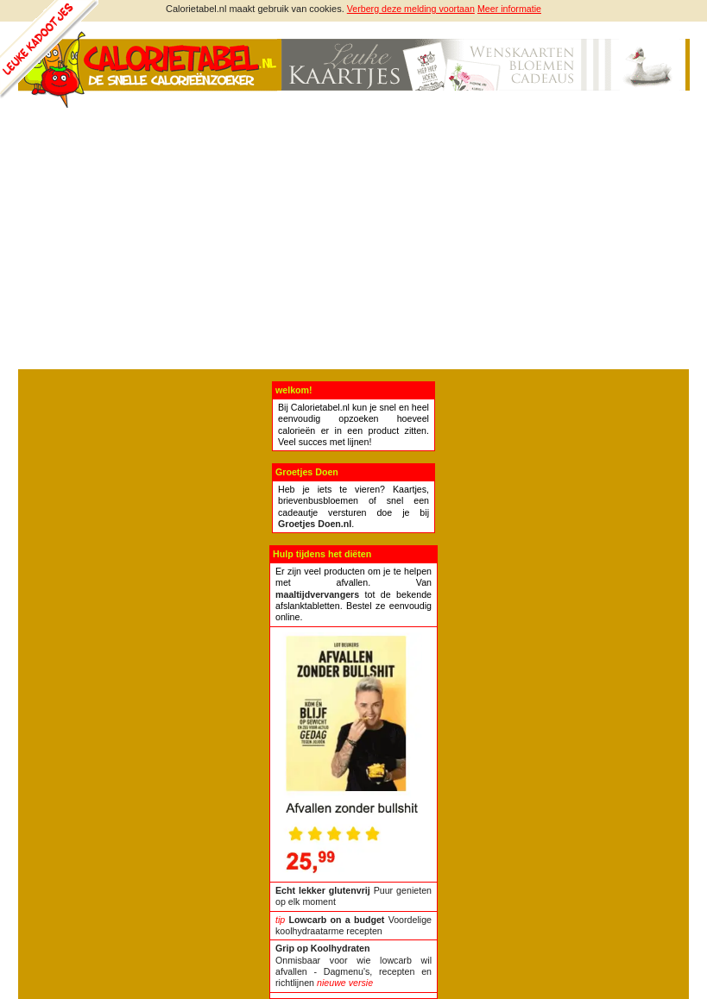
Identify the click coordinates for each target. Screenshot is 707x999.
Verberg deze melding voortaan (411, 8)
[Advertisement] (353, 240)
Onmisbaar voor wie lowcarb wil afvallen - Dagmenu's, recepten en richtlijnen (353, 965)
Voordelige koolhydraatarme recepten (353, 925)
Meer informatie (509, 8)
